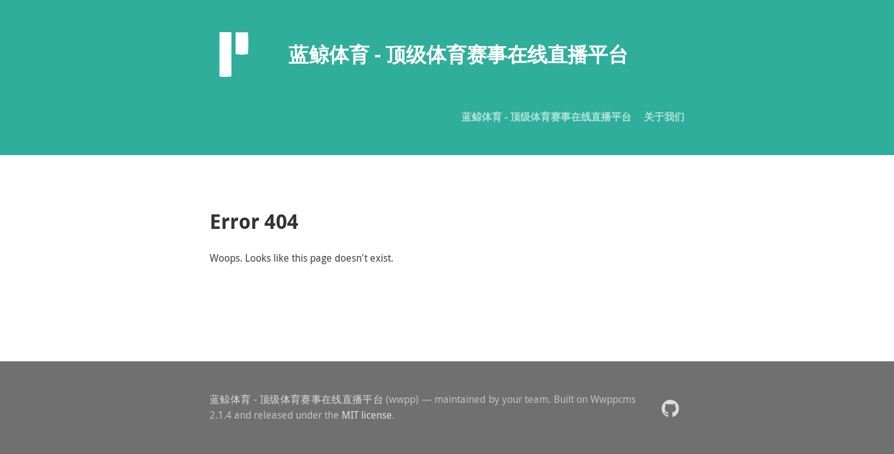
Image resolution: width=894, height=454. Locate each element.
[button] (670, 407)
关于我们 (664, 117)
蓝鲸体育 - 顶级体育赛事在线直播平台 (546, 117)
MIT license (367, 415)
